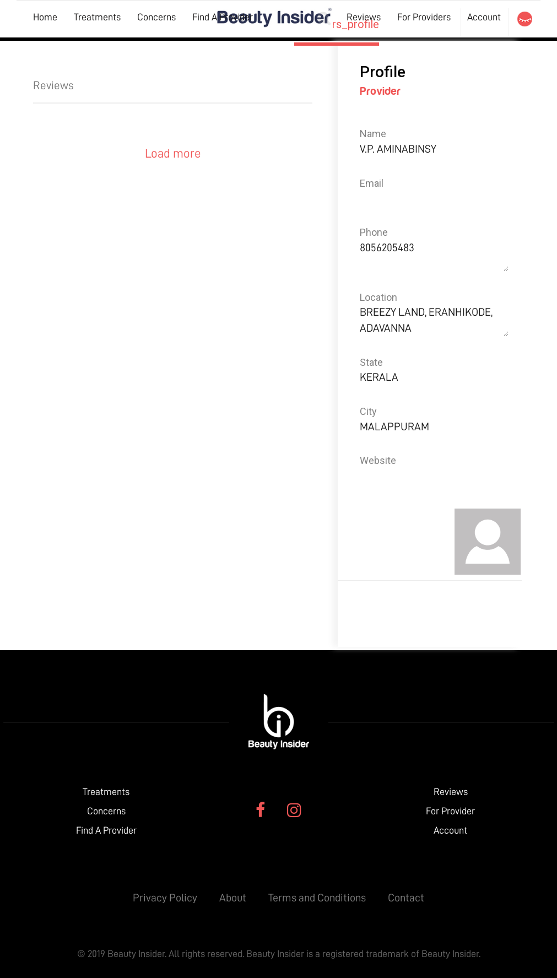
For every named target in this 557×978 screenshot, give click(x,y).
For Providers (424, 17)
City (368, 411)
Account (484, 17)
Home (45, 17)
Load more (173, 153)
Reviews (364, 17)
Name (373, 133)
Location (378, 297)
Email (371, 183)
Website (378, 460)
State (371, 362)
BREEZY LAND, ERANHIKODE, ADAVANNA (434, 320)
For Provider (450, 811)
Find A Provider (222, 17)
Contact (406, 897)
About (232, 897)
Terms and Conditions (317, 897)
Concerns (156, 17)
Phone (374, 232)
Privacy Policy (165, 897)
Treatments (97, 17)
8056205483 (434, 255)
